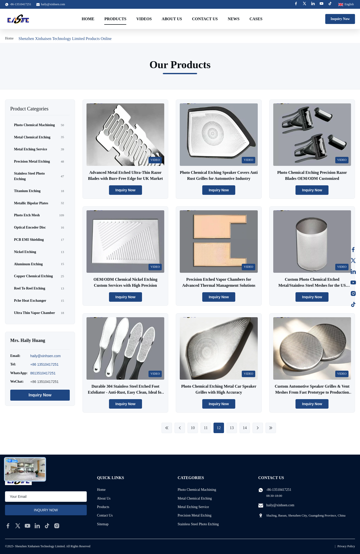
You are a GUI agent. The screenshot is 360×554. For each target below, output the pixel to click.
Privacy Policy (346, 546)
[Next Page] (257, 428)
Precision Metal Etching (195, 515)
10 (193, 428)
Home (88, 19)
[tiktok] (47, 526)
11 (206, 428)
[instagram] (57, 526)
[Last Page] (271, 428)
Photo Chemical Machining (197, 490)
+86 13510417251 (44, 364)
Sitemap (102, 524)
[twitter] (18, 526)
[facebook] (8, 526)
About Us (172, 19)
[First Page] (167, 428)
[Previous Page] (179, 428)
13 (232, 428)
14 (245, 428)
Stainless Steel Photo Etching (198, 524)
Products (115, 19)
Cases (256, 19)
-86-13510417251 (278, 490)
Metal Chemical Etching (195, 498)
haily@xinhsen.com (53, 4)
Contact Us (205, 19)
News (234, 19)
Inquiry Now (340, 19)
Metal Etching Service (193, 507)
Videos (144, 19)
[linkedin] (37, 526)
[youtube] (27, 526)
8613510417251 (43, 373)
